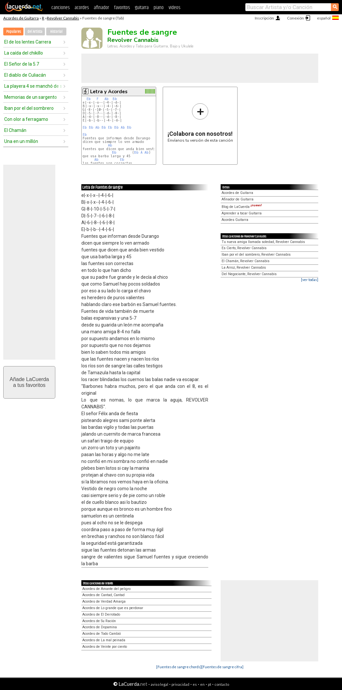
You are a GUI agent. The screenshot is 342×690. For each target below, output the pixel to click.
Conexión (295, 18)
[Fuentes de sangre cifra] (222, 667)
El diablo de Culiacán (25, 75)
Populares (13, 32)
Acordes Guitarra (235, 220)
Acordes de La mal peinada (103, 640)
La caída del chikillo (23, 53)
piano (159, 8)
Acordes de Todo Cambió (101, 634)
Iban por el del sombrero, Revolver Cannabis (256, 254)
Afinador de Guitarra (237, 199)
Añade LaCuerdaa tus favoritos (29, 382)
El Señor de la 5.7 (21, 64)
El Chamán (15, 130)
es (195, 684)
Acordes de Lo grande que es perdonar (112, 608)
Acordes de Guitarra (21, 18)
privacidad (180, 684)
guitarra (142, 8)
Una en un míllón (21, 141)
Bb (115, 99)
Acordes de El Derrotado (101, 614)
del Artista (34, 32)
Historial (56, 32)
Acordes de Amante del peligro (106, 589)
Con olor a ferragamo (26, 119)
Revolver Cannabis (63, 18)
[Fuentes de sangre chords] (178, 667)
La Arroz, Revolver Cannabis (244, 267)
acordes (82, 8)
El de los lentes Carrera (27, 42)
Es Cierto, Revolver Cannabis (244, 248)
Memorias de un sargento (30, 97)
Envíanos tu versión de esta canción (200, 122)
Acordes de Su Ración (99, 621)
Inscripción (264, 18)
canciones (60, 8)
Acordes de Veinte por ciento (104, 647)
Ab (106, 99)
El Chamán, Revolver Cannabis (245, 261)
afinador (101, 8)
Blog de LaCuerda (242, 207)
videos (174, 8)
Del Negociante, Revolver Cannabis (249, 274)
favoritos (122, 8)
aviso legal (159, 684)
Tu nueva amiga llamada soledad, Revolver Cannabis (263, 242)
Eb (89, 99)
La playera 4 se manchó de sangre (33, 86)
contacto (221, 684)
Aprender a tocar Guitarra (242, 213)
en (202, 684)
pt (209, 684)
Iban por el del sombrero (29, 108)
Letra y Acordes (109, 91)
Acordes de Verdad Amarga (104, 601)
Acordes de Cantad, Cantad (103, 595)
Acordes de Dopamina (99, 627)
